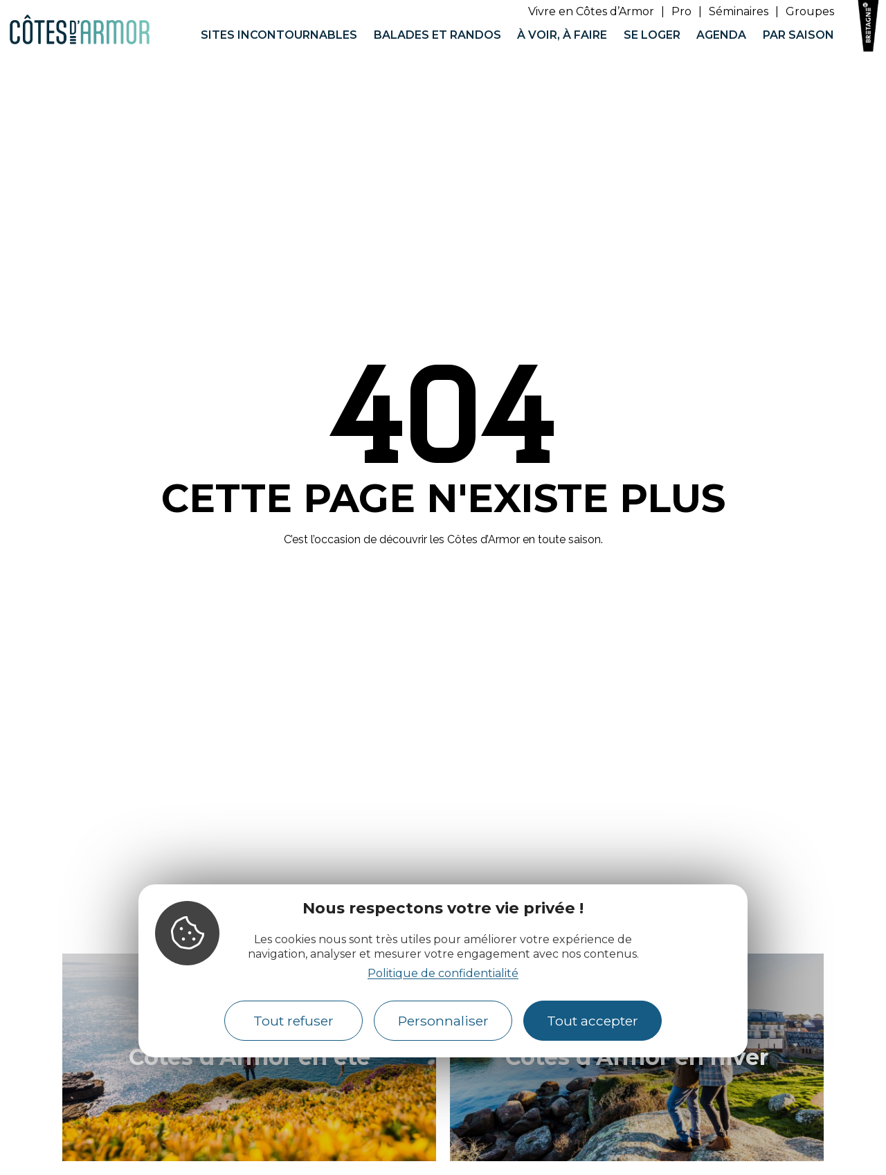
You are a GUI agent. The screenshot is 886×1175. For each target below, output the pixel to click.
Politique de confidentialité (443, 973)
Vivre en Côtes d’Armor (591, 11)
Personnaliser (443, 1020)
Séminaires (738, 11)
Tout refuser (293, 1020)
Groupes (810, 11)
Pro (681, 11)
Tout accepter (592, 1020)
